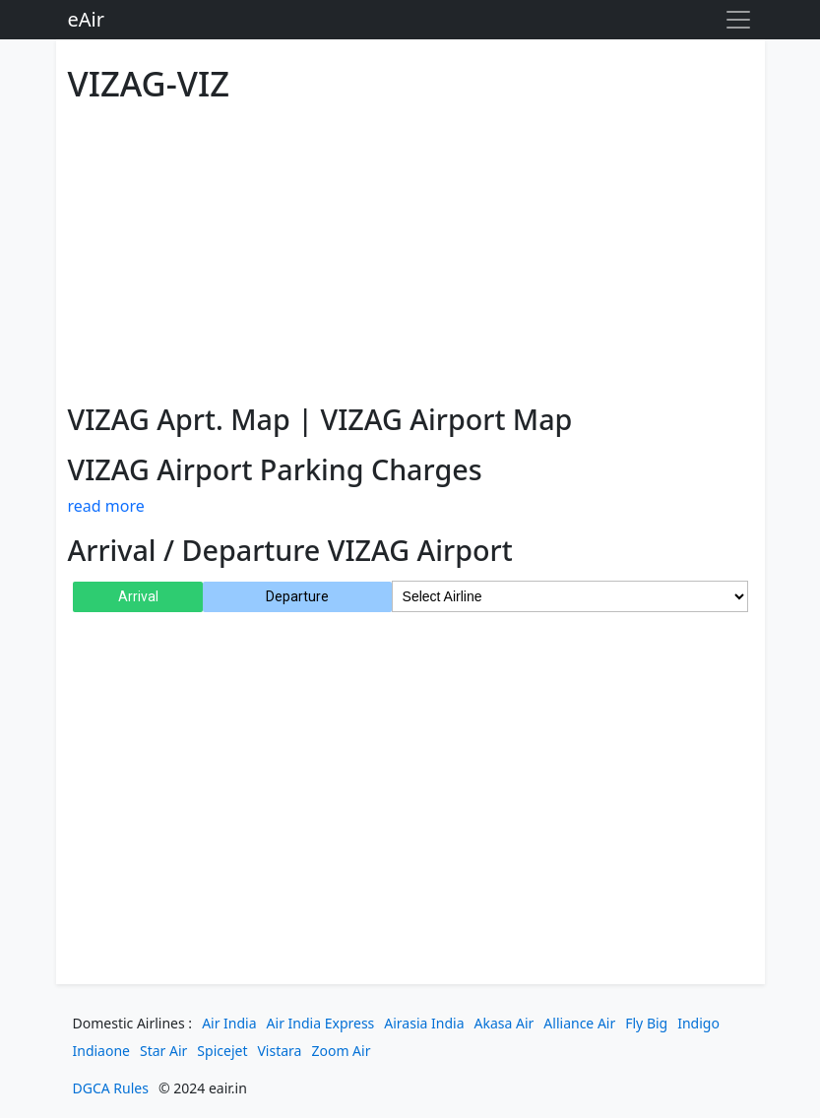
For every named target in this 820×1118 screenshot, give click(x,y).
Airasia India (424, 1023)
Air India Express (321, 1023)
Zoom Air (340, 1050)
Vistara (279, 1050)
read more (106, 506)
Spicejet (222, 1050)
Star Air (163, 1050)
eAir (86, 19)
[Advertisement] (410, 249)
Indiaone (102, 1050)
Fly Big (646, 1023)
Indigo (698, 1023)
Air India (229, 1023)
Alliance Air (579, 1023)
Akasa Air (504, 1023)
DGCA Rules (111, 1088)
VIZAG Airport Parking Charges (275, 469)
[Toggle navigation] (738, 19)
